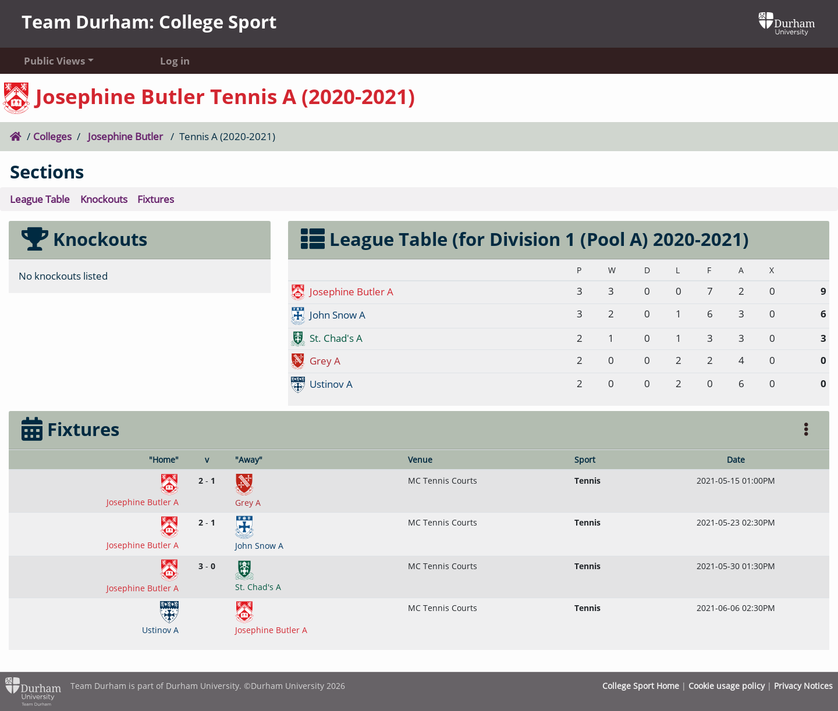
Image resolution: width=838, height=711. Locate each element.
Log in (175, 60)
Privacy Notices (803, 685)
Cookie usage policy (726, 685)
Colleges (52, 136)
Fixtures (155, 199)
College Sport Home (640, 685)
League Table (40, 199)
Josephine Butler (125, 136)
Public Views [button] (54, 60)
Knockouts (103, 199)
